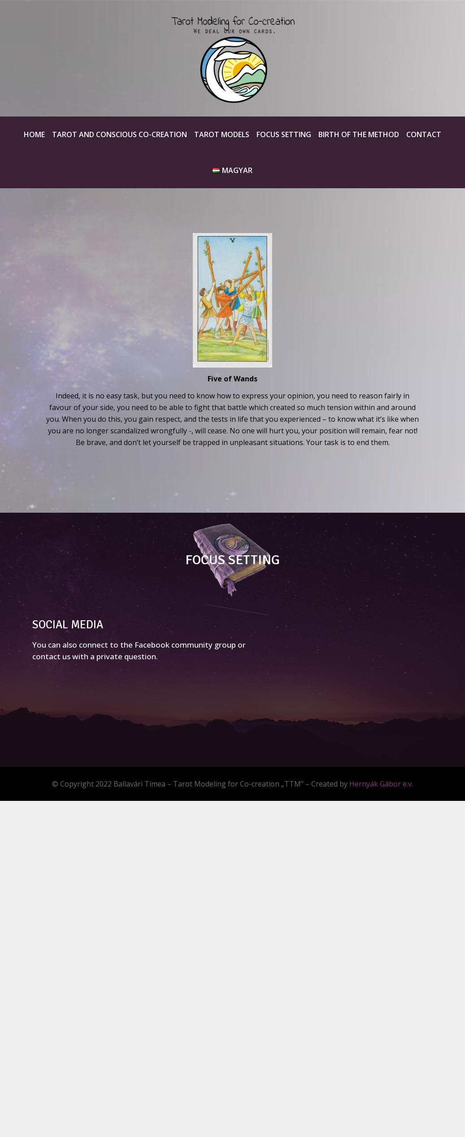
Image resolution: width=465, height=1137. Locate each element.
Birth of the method (358, 134)
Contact (423, 134)
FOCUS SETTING (232, 560)
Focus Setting (283, 134)
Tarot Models (221, 134)
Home (34, 134)
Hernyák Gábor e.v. (381, 784)
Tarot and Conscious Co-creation (119, 134)
